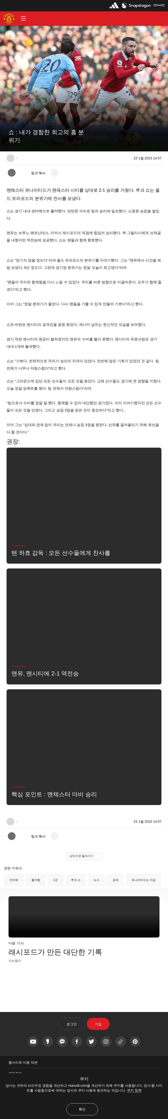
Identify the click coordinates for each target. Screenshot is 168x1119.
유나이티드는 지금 (144, 880)
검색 (115, 880)
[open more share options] (55, 173)
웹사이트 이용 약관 (23, 1062)
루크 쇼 (75, 880)
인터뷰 (13, 880)
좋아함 (35, 880)
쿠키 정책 (134, 1090)
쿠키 (84, 1079)
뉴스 (96, 880)
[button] (23, 18)
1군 (55, 880)
